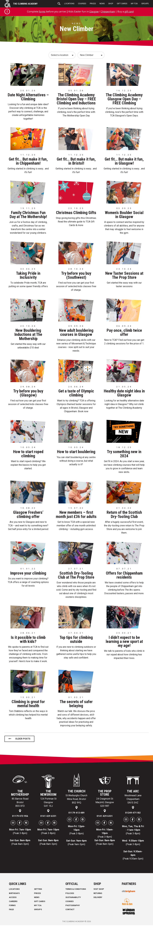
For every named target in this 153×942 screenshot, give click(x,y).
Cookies (69, 918)
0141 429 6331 (48, 832)
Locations (69, 3)
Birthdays (14, 910)
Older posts (22, 755)
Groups (145, 3)
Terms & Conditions (75, 906)
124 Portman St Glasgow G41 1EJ (48, 819)
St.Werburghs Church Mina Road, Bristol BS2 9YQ (76, 816)
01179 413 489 (76, 829)
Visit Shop (99, 906)
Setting (38, 906)
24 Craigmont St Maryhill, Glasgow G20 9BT (104, 819)
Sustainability (73, 914)
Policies (69, 910)
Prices (93, 3)
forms (41, 11)
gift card (130, 11)
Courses (82, 3)
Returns (98, 910)
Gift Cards (122, 3)
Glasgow (93, 11)
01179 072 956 (20, 832)
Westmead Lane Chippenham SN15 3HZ (132, 816)
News (102, 3)
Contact (69, 926)
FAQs (11, 926)
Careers (13, 918)
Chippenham (108, 11)
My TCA (134, 3)
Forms (12, 922)
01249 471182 (133, 829)
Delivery (98, 914)
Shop (110, 3)
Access (12, 914)
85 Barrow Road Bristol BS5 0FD (20, 819)
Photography (72, 922)
